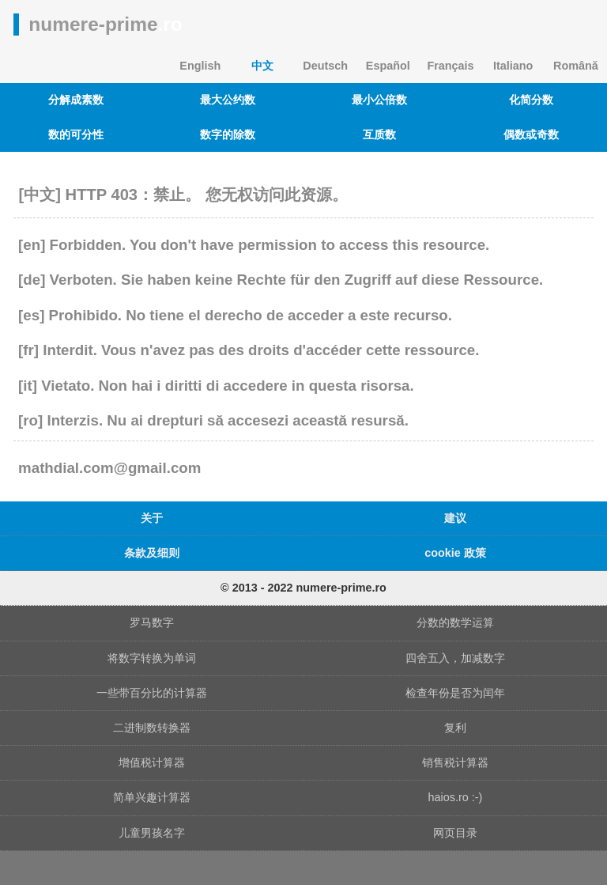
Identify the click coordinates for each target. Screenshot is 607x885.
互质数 (379, 134)
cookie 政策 (455, 553)
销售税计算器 (455, 762)
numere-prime (105, 24)
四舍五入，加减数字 (455, 658)
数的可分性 (76, 134)
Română (575, 65)
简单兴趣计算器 (151, 797)
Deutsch (325, 65)
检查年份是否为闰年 (455, 692)
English (200, 65)
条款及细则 (151, 553)
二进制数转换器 (151, 727)
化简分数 (531, 99)
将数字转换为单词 (151, 658)
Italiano (513, 65)
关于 (152, 518)
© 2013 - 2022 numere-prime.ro (303, 587)
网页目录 (455, 832)
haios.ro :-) (455, 797)
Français (450, 65)
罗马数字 (152, 622)
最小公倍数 (379, 99)
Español (388, 65)
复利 (455, 727)
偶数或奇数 (531, 134)
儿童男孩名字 (152, 832)
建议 (455, 518)
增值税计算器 (152, 762)
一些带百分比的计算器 (151, 692)
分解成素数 (76, 99)
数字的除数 (227, 134)
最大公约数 (227, 99)
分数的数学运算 (455, 622)
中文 (262, 65)
